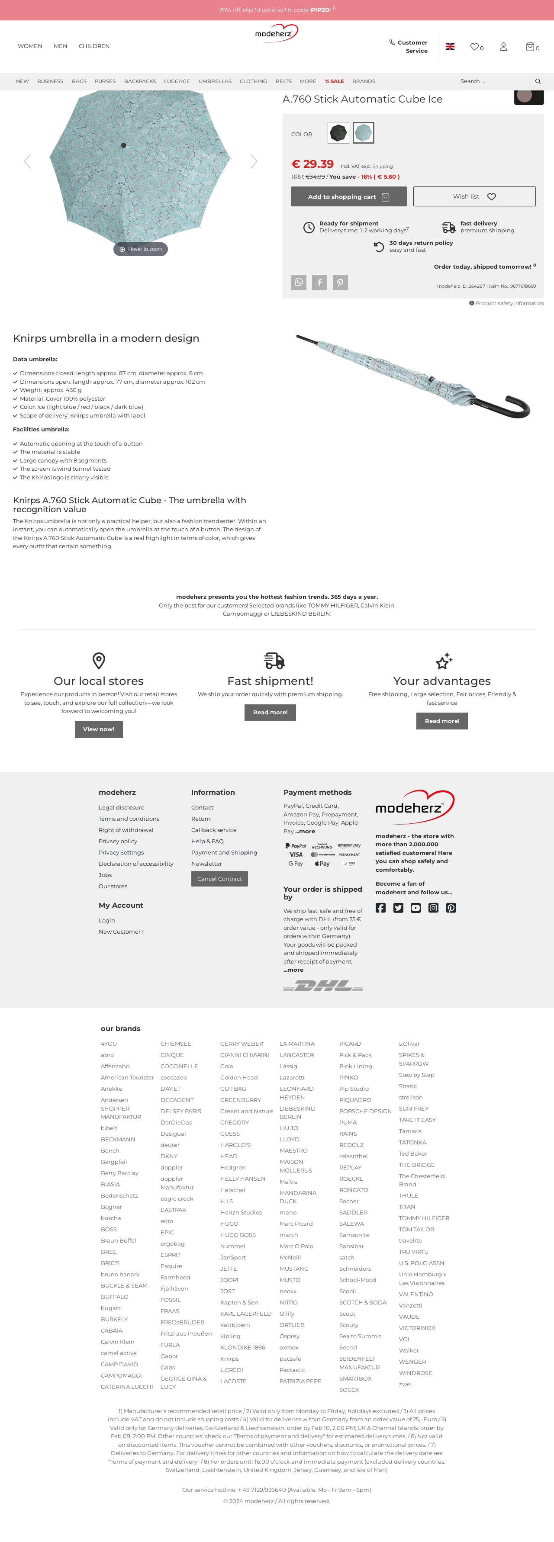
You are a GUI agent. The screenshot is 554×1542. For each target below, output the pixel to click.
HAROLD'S (235, 1176)
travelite (410, 1271)
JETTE (228, 1299)
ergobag (173, 1274)
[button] (474, 228)
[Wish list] (477, 47)
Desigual (173, 1164)
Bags (79, 81)
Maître (289, 1212)
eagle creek (177, 1229)
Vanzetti (410, 1336)
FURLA (170, 1375)
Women (30, 45)
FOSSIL (171, 1330)
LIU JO (289, 1159)
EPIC (167, 1263)
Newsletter (206, 894)
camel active (119, 1384)
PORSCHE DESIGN (365, 1142)
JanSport (233, 1288)
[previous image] (27, 193)
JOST (227, 1322)
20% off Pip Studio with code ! (277, 10)
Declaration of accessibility (136, 894)
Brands (363, 81)
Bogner (111, 1237)
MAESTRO (294, 1181)
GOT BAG (233, 1119)
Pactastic (292, 1400)
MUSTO (290, 1310)
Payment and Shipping (224, 883)
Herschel (232, 1221)
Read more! (270, 743)
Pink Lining (355, 1097)
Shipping (383, 197)
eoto (167, 1252)
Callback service (214, 861)
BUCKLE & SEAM (124, 1316)
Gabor (169, 1387)
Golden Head (239, 1108)
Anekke (111, 1119)
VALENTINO (416, 1325)
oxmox (289, 1378)
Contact (202, 838)
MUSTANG (294, 1299)
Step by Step (417, 1105)
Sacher (349, 1232)
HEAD (229, 1187)
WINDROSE (415, 1404)
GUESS (230, 1164)
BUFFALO (115, 1327)
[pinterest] (455, 939)
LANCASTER (297, 1086)
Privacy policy (118, 872)
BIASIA (110, 1215)
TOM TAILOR (416, 1260)
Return (201, 849)
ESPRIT (170, 1285)
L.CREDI (231, 1400)
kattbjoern (235, 1355)
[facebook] (384, 939)
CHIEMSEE (176, 1074)
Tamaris (410, 1162)
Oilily (287, 1344)
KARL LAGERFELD (246, 1344)
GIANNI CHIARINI (244, 1086)
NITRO (289, 1333)
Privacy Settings (121, 883)
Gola (226, 1097)
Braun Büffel (118, 1271)
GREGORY (234, 1153)
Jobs (105, 906)
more (307, 862)
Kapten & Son (239, 1333)
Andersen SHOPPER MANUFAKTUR (121, 1139)
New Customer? (121, 962)
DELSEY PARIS (181, 1142)
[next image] (254, 193)
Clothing (253, 81)
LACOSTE (233, 1412)
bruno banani (120, 1305)
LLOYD (290, 1170)
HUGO (229, 1254)
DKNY (169, 1187)
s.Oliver (409, 1074)
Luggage (177, 81)
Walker (409, 1381)
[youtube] (419, 939)
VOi (404, 1370)
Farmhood (175, 1308)
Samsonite (354, 1266)
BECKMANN (118, 1170)
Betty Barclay (119, 1204)
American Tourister (127, 1108)
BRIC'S (110, 1294)
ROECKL (351, 1209)
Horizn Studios (241, 1243)
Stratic (408, 1117)
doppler (172, 1198)
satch (346, 1288)
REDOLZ (351, 1176)
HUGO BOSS (238, 1266)
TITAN (407, 1237)
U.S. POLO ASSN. (422, 1294)
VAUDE (409, 1347)
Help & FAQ (207, 872)
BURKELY (114, 1350)
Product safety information (506, 334)
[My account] (505, 47)
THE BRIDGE (417, 1195)
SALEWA (351, 1254)
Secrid (348, 1378)
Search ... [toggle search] (501, 81)
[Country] (450, 46)
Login (107, 951)
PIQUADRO (355, 1131)
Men (61, 45)
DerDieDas (176, 1153)
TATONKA (412, 1173)
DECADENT (177, 1131)
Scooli (347, 1322)
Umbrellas (215, 81)
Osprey (290, 1367)
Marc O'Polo (296, 1277)
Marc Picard (296, 1254)
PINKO (348, 1108)
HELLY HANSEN (243, 1209)
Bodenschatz (119, 1226)
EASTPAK (173, 1240)
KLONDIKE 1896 (242, 1378)
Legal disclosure (122, 838)
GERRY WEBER (241, 1074)
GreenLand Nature (247, 1142)
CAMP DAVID (119, 1395)
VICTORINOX (417, 1359)
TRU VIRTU (413, 1282)
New (22, 81)
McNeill (290, 1288)
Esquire (171, 1297)
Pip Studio (354, 1119)
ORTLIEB (292, 1355)
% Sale (334, 81)
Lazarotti (292, 1108)
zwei (405, 1415)
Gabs (168, 1398)
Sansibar (351, 1277)
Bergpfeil (114, 1192)
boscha (111, 1249)
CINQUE (172, 1086)
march (289, 1266)
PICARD (350, 1074)
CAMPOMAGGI (121, 1406)
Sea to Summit (360, 1367)
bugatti (111, 1339)
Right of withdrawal (126, 861)
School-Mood (358, 1310)
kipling (230, 1367)
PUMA (348, 1153)
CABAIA (111, 1361)
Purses (105, 81)
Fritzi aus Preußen (186, 1364)
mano (288, 1243)
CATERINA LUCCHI (127, 1417)
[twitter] (402, 939)
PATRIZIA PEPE (301, 1412)
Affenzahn (115, 1097)
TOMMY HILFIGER (424, 1249)
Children (94, 45)
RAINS (348, 1164)
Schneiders (355, 1299)
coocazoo (174, 1108)
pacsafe (290, 1389)
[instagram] (437, 939)
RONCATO (353, 1221)
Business (50, 81)
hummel (232, 1277)
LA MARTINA (297, 1074)
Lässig (288, 1097)
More (308, 81)
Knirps (294, 116)
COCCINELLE (179, 1097)
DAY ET (170, 1119)
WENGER (412, 1392)
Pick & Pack (355, 1086)
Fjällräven (174, 1319)
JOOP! (229, 1310)
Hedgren (233, 1198)
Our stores (113, 917)
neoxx (288, 1322)
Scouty (348, 1355)
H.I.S (226, 1232)
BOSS (109, 1260)
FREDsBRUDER (182, 1353)
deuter (170, 1176)
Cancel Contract (219, 909)
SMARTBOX (355, 1409)
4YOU (109, 1074)
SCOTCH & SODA (363, 1333)
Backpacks (140, 81)
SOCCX (349, 1420)
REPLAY (350, 1198)
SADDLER (353, 1243)
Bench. (111, 1181)
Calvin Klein (118, 1372)
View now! (98, 760)
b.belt (109, 1159)
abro (107, 1086)
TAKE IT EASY (417, 1150)
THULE (409, 1226)
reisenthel (353, 1187)
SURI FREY (413, 1139)
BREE (109, 1282)
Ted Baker (413, 1184)
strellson (411, 1128)
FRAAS (170, 1342)
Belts (284, 81)
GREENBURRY (240, 1131)
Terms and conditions (129, 849)
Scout (347, 1344)
